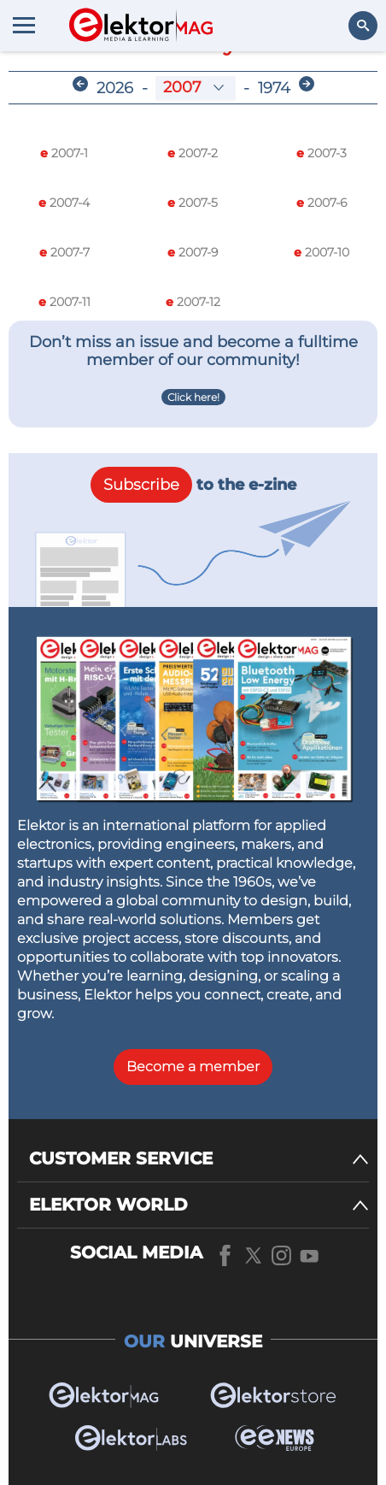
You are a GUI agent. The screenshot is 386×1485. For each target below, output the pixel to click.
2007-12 (193, 301)
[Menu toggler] (24, 25)
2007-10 (321, 252)
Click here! (193, 397)
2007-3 (321, 153)
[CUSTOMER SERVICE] (199, 1158)
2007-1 (64, 153)
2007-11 (64, 301)
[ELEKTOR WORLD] (199, 1205)
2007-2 (192, 153)
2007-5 (192, 202)
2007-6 (321, 202)
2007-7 (64, 252)
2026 (114, 88)
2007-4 (64, 202)
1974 (274, 88)
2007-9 (192, 252)
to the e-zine (193, 484)
